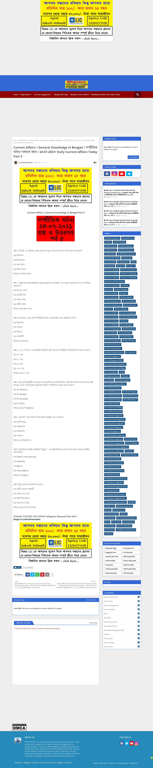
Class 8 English (127, 325)
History (126, 376)
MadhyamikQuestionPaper (116, 494)
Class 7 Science (112, 321)
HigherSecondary (113, 376)
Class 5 (109, 289)
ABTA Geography (126, 246)
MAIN (132, 502)
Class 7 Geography (128, 313)
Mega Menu (25, 94)
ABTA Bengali (120, 242)
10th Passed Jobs (130, 569)
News (124, 514)
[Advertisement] (71, 58)
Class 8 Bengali (112, 325)
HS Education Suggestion (115, 423)
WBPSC (109, 534)
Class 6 (124, 293)
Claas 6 (121, 266)
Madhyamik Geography (115, 463)
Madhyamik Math (113, 475)
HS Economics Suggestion (115, 419)
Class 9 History (130, 341)
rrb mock (117, 522)
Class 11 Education (129, 270)
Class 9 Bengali (112, 337)
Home (15, 94)
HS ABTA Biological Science (116, 384)
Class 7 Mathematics (129, 317)
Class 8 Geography (113, 329)
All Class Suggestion (42, 94)
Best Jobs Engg (111, 548)
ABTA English (111, 246)
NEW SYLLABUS (112, 514)
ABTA (109, 242)
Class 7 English (112, 313)
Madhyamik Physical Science (116, 478)
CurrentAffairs (22, 140)
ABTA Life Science (127, 250)
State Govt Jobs (111, 573)
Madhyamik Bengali (130, 455)
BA (134, 262)
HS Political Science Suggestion (117, 447)
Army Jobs (109, 565)
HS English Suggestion (114, 427)
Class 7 (109, 309)
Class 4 (125, 285)
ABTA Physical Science (127, 254)
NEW (108, 510)
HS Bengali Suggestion (114, 415)
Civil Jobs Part (129, 548)
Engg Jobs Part (111, 552)
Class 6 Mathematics (114, 305)
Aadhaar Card (128, 238)
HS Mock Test (131, 439)
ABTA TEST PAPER (113, 258)
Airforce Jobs (110, 561)
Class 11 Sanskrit (112, 285)
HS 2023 (110, 380)
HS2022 (130, 451)
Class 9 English (127, 337)
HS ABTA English (130, 392)
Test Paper (110, 526)
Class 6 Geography (113, 301)
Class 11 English (112, 274)
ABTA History (111, 250)
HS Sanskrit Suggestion (115, 451)
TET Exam (110, 530)
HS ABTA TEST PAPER (114, 408)
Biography (110, 266)
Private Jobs (128, 552)
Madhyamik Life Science (115, 471)
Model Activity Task (125, 506)
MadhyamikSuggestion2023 (116, 502)
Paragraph (110, 518)
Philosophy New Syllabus (127, 518)
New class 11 (119, 510)
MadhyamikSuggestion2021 (116, 498)
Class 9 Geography (113, 341)
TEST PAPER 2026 (125, 526)
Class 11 (131, 266)
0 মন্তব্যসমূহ (93, 623)
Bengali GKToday (61, 94)
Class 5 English (112, 293)
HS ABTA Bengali (123, 380)
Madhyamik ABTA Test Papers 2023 (105, 94)
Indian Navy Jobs (130, 561)
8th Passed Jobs (129, 556)
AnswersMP (111, 262)
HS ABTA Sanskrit (113, 404)
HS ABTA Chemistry (113, 388)
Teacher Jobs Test (112, 556)
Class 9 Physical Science (115, 352)
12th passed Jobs (112, 569)
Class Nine (131, 352)
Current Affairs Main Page (115, 368)
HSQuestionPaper (113, 455)
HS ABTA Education (113, 392)
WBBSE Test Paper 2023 (127, 530)
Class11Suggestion (113, 356)
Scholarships (129, 522)
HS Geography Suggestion (116, 435)
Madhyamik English (113, 459)
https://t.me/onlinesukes (26, 519)
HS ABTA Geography (114, 396)
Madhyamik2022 (112, 490)
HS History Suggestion (114, 439)
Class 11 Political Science (115, 281)
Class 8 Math (111, 333)
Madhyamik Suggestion (115, 482)
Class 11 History (112, 278)
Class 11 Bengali (112, 270)
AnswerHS (127, 258)
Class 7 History (112, 317)
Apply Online (124, 262)
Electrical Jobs (129, 565)
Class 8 (124, 321)
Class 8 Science (126, 333)
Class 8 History (130, 329)
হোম (14, 140)
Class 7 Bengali (122, 309)
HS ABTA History (131, 396)
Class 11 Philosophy (129, 278)
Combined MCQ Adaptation (116, 364)
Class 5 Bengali (122, 289)
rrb (108, 522)
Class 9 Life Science (113, 345)
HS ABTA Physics (131, 400)
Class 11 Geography (129, 274)
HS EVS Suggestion (113, 431)
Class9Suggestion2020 (114, 360)
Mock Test (110, 506)
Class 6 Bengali (112, 297)
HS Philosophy (132, 443)
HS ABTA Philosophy (114, 400)
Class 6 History (130, 301)
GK (123, 372)
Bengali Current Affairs (79, 94)
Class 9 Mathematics (114, 348)
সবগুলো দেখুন (91, 600)
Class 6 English (127, 297)
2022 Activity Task (113, 238)
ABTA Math (111, 254)
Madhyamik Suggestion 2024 (116, 486)
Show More (133, 157)
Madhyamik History (113, 467)
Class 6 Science (131, 305)
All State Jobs (128, 573)
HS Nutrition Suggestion (115, 443)
